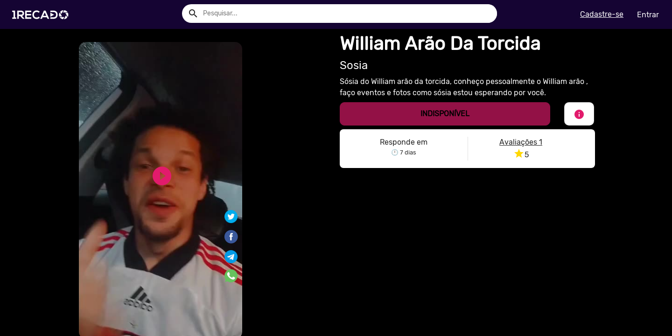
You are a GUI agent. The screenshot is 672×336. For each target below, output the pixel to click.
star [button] (519, 153)
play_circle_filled (162, 176)
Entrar (648, 14)
